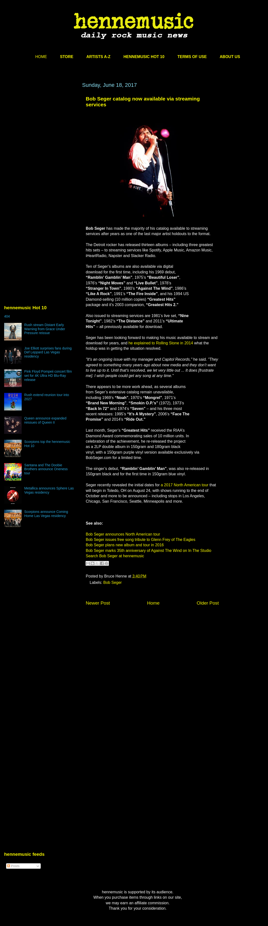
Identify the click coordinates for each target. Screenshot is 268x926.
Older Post (208, 603)
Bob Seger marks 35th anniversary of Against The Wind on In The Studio (148, 550)
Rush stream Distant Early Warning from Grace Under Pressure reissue (44, 329)
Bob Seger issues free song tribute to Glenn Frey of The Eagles (140, 540)
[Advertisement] (45, 143)
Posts (13, 866)
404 (7, 316)
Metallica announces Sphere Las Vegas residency (49, 490)
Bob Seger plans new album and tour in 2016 (125, 545)
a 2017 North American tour (185, 485)
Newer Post (98, 603)
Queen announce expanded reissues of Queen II (45, 420)
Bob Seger (112, 582)
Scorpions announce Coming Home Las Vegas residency (46, 514)
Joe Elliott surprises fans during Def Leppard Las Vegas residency (48, 352)
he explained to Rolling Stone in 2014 (160, 343)
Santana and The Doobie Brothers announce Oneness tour (46, 469)
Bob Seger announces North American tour (123, 534)
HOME (41, 57)
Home (153, 603)
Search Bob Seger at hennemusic (115, 556)
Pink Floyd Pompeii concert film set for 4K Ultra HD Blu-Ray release (48, 375)
